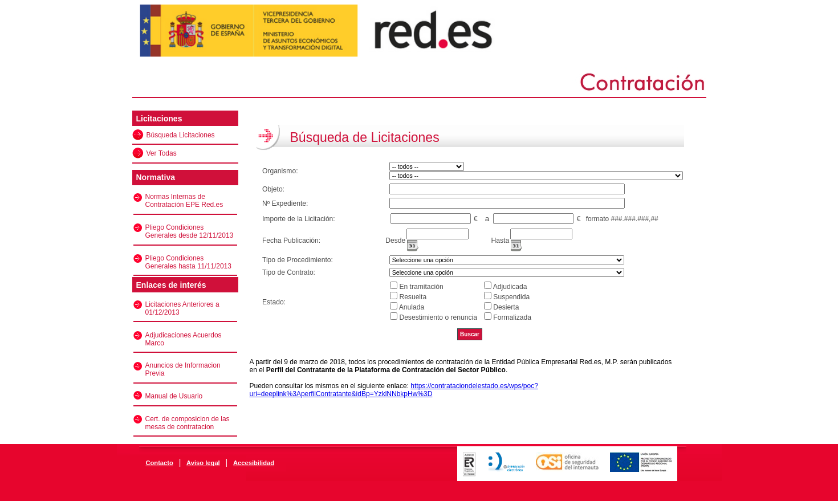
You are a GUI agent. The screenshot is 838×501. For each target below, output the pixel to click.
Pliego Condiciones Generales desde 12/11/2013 (189, 231)
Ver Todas (162, 153)
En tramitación (421, 287)
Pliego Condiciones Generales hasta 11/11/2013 (188, 262)
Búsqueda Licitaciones (181, 135)
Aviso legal (203, 462)
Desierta (506, 307)
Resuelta (412, 297)
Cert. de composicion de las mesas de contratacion (187, 423)
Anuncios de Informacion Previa (183, 369)
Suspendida (511, 297)
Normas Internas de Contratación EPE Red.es (184, 201)
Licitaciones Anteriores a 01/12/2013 (182, 308)
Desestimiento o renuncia (438, 317)
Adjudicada (510, 287)
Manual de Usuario (174, 396)
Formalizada (512, 317)
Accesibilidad (253, 462)
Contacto (159, 462)
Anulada (411, 307)
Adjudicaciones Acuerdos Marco (183, 339)
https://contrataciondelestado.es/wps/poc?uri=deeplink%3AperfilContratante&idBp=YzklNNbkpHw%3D (394, 390)
